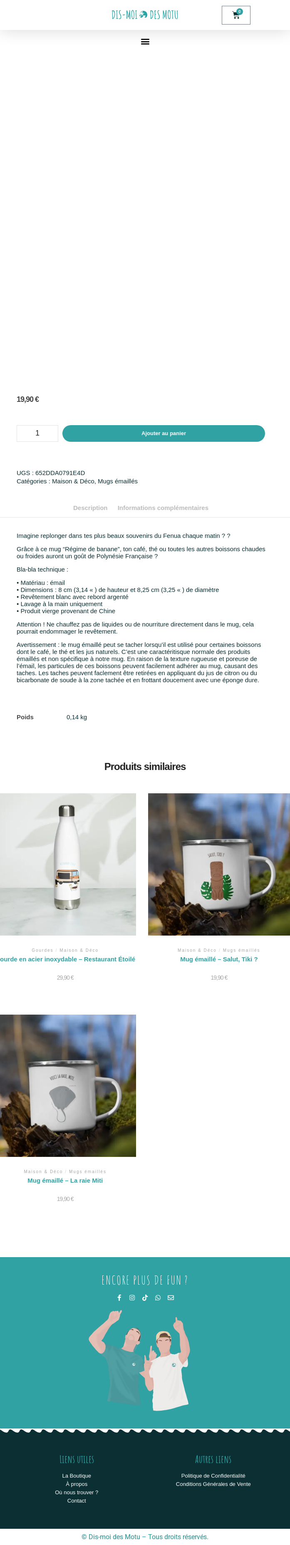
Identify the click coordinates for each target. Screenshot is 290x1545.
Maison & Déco (73, 481)
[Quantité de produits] (37, 433)
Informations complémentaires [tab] (163, 507)
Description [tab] (90, 507)
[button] (145, 41)
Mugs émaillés (118, 481)
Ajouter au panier (163, 433)
